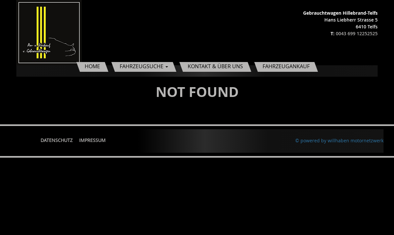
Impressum (92, 140)
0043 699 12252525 (357, 33)
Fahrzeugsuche (144, 66)
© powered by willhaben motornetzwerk (339, 140)
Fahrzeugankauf (286, 66)
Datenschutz (57, 140)
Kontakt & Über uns (215, 66)
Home (92, 66)
